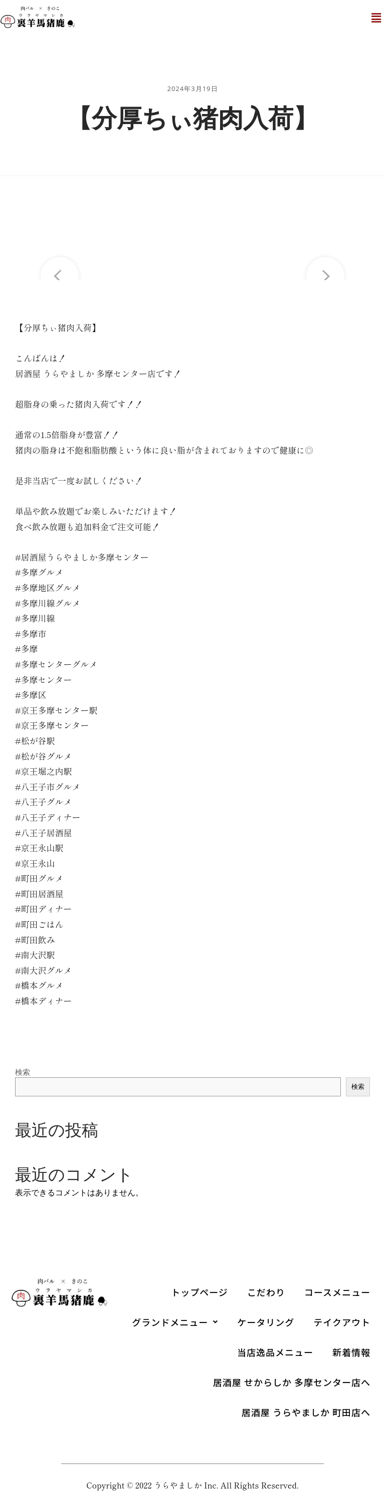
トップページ (199, 1291)
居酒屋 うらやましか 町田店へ (306, 1411)
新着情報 (351, 1351)
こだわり (266, 1291)
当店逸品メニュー (275, 1351)
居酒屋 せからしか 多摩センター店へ (291, 1381)
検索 (22, 1072)
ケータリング (265, 1321)
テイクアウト (341, 1321)
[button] (376, 18)
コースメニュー (337, 1291)
